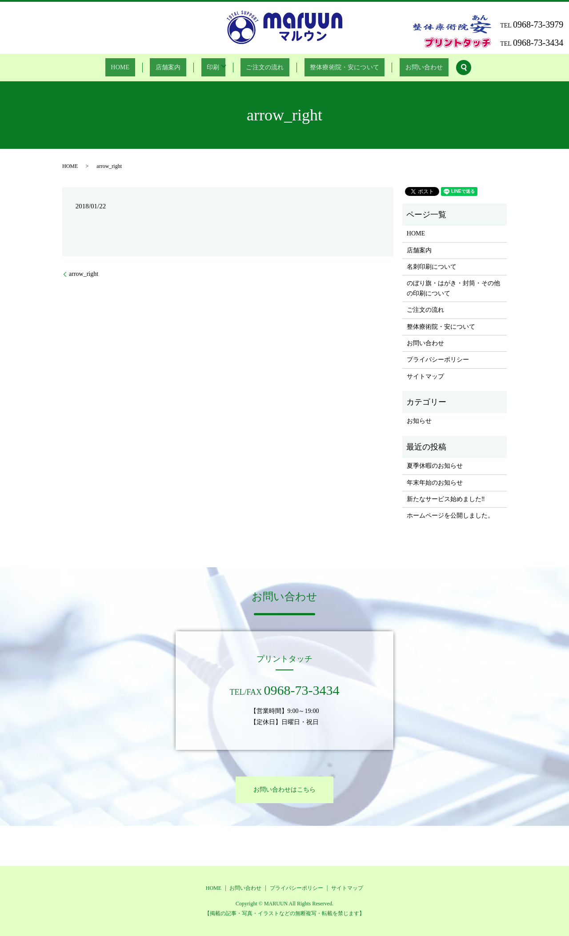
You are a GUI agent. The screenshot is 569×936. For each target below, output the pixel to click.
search (444, 67)
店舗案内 (175, 67)
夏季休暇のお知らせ (435, 465)
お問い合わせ (408, 67)
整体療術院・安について (334, 67)
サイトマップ (425, 376)
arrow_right (83, 274)
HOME (135, 67)
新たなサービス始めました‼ (446, 499)
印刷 (211, 67)
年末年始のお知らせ (435, 482)
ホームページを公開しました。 (450, 515)
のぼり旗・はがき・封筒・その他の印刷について (453, 288)
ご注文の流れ (259, 67)
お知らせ (419, 421)
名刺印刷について (432, 266)
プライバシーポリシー (438, 359)
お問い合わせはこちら (284, 789)
